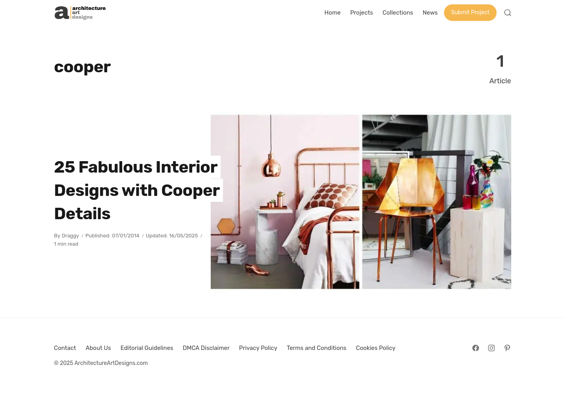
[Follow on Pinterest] (507, 348)
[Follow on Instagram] (491, 348)
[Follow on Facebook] (476, 348)
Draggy (70, 236)
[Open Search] (508, 13)
